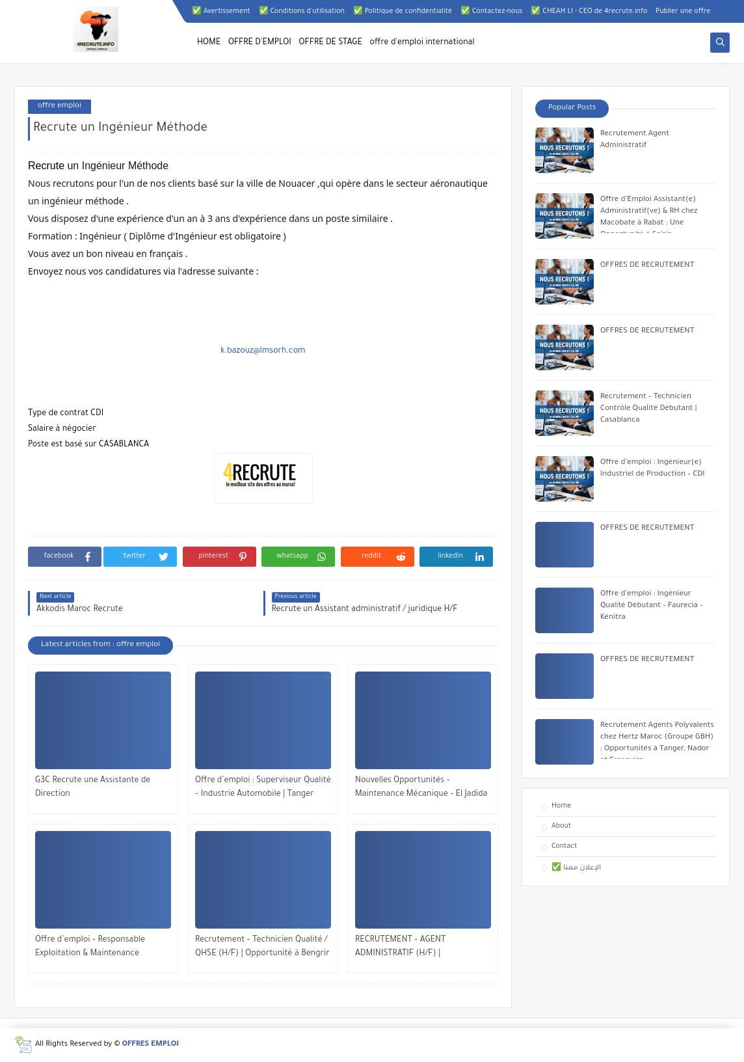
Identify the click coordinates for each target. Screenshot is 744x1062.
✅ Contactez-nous (491, 12)
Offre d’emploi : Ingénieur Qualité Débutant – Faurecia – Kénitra (651, 606)
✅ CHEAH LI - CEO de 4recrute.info (589, 12)
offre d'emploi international (422, 43)
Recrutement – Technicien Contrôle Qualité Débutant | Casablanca (648, 409)
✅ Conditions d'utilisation (302, 12)
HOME (208, 43)
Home (561, 806)
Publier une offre (683, 12)
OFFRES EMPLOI (150, 1045)
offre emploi (59, 106)
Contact (564, 847)
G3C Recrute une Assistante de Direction (92, 787)
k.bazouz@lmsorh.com (262, 351)
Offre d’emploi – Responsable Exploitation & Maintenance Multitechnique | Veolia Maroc (91, 948)
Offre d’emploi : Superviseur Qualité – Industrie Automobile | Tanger (263, 787)
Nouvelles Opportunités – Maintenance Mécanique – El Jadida (421, 787)
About (561, 826)
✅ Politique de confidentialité (402, 12)
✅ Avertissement (221, 12)
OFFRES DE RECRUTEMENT (647, 266)
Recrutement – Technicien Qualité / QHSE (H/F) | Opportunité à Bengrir (262, 947)
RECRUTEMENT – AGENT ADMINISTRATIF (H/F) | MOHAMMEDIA (400, 948)
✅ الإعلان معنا (576, 868)
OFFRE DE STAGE (330, 43)
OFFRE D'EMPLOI (259, 43)
